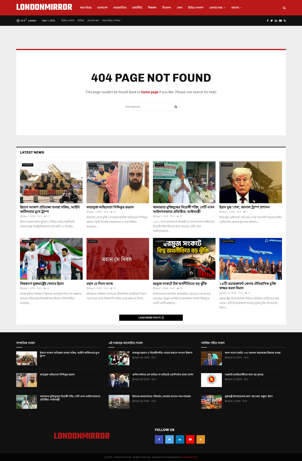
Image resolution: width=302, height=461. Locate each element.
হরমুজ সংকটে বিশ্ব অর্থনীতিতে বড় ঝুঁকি (180, 284)
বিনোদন (166, 7)
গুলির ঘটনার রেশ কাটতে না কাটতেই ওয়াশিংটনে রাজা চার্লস (162, 374)
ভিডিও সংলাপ (195, 7)
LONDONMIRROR (44, 7)
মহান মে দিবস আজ (99, 284)
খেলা (179, 7)
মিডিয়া (81, 20)
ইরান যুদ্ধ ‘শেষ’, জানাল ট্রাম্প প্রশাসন (244, 207)
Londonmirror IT (189, 457)
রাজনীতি (137, 7)
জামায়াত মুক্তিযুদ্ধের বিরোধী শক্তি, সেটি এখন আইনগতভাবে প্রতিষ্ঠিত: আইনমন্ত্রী (183, 209)
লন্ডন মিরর (85, 7)
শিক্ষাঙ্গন (152, 7)
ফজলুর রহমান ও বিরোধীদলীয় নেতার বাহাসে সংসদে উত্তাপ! (162, 352)
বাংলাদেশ (102, 7)
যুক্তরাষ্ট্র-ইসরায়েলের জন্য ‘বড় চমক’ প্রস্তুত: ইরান (249, 396)
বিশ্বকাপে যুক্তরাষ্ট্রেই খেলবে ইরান (42, 284)
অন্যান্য (235, 7)
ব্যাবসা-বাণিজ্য (228, 241)
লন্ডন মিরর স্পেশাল (111, 20)
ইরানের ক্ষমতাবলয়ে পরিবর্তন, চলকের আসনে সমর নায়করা (161, 396)
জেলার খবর (215, 7)
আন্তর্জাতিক (119, 7)
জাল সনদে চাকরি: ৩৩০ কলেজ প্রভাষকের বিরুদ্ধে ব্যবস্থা (253, 352)
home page (150, 92)
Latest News (32, 152)
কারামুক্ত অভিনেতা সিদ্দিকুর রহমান (110, 207)
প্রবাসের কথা (93, 20)
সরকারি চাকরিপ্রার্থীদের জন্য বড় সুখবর (244, 374)
